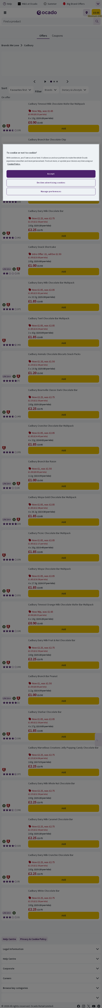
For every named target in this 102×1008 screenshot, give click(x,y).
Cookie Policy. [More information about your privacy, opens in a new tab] (13, 164)
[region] (51, 172)
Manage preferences (51, 191)
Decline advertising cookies (51, 182)
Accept (51, 173)
